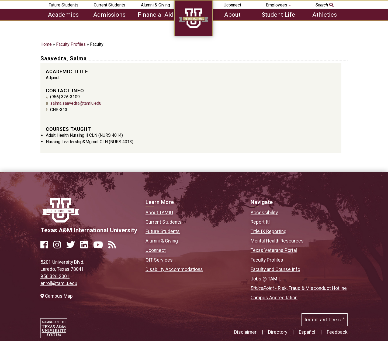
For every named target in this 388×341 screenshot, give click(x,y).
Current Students (109, 5)
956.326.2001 (55, 276)
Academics (63, 14)
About (232, 14)
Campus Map (56, 296)
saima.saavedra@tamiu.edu (75, 103)
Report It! (260, 222)
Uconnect (232, 5)
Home (46, 44)
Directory (277, 332)
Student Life (278, 14)
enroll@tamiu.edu (58, 283)
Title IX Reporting (268, 231)
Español (307, 332)
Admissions (109, 14)
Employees (278, 5)
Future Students (63, 5)
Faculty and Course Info (275, 269)
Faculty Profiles (71, 44)
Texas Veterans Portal (274, 250)
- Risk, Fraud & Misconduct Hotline (299, 288)
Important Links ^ (324, 319)
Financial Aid (156, 14)
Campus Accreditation (274, 297)
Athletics (324, 14)
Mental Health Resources (277, 241)
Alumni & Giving (155, 5)
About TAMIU (159, 212)
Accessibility (264, 212)
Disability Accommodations (174, 269)
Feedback (337, 332)
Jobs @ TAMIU (266, 279)
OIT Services (159, 260)
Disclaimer (245, 332)
